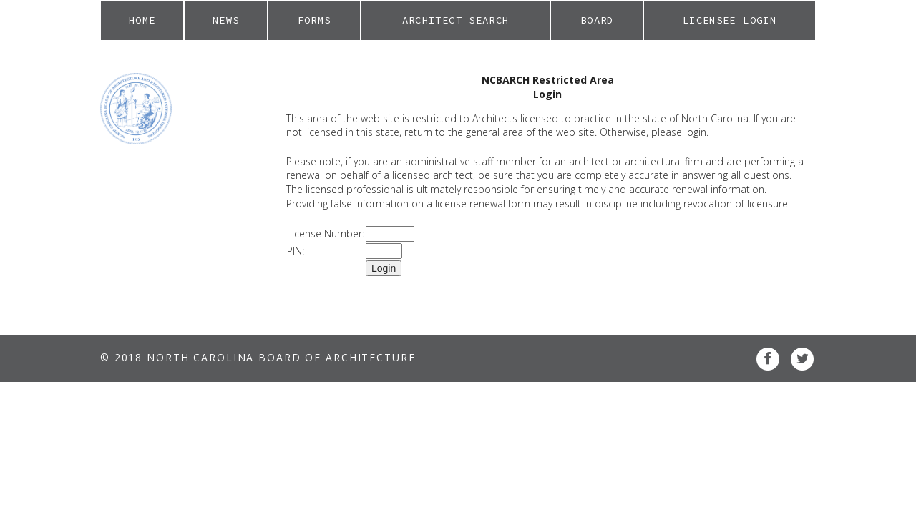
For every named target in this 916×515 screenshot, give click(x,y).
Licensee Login (729, 20)
